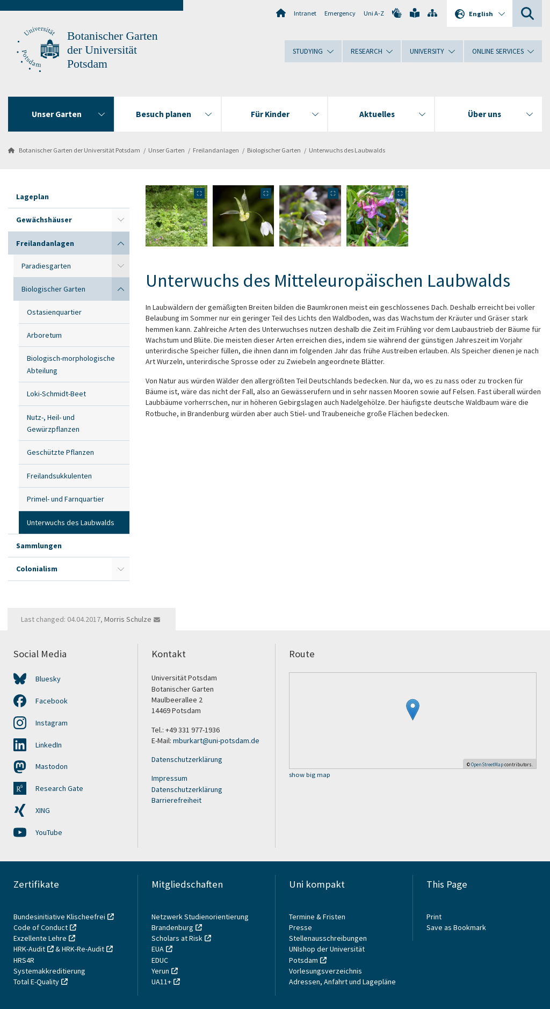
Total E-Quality (36, 981)
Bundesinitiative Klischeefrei (59, 916)
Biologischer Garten (274, 150)
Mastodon (51, 766)
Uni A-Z (374, 13)
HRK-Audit (29, 949)
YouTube (48, 832)
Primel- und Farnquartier (65, 499)
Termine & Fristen (318, 916)
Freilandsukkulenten (59, 476)
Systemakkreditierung (49, 971)
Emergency (340, 13)
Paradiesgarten (46, 266)
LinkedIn (48, 745)
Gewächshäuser (44, 219)
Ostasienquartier (54, 312)
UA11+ (161, 981)
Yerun (160, 971)
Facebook (51, 701)
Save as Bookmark (456, 927)
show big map (309, 775)
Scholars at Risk (176, 938)
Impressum (169, 778)
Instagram (51, 723)
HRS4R (23, 960)
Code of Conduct (40, 927)
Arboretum (44, 335)
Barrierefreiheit (176, 800)
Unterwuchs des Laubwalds (347, 150)
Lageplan (32, 196)
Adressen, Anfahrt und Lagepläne (342, 981)
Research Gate (59, 788)
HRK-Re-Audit (83, 949)
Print (434, 916)
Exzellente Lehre (40, 938)
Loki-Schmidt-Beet (56, 393)
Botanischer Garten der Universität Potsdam (112, 50)
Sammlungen (39, 545)
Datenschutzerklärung (186, 759)
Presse (301, 927)
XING (42, 810)
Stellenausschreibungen (328, 938)
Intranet (305, 13)
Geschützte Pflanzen (60, 452)
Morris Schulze (127, 619)
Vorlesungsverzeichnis (326, 971)
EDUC (159, 960)
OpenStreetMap (487, 764)
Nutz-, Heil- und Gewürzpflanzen (53, 423)
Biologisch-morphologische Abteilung (71, 364)
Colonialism (36, 569)
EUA (157, 949)
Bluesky (48, 679)
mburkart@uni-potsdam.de (216, 740)
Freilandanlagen (216, 150)
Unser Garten (166, 150)
